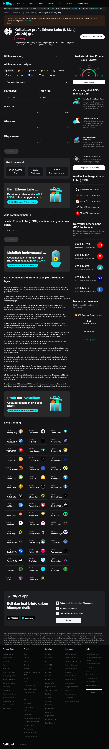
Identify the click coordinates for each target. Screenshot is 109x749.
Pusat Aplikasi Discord (31, 722)
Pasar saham (28, 729)
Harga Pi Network (50, 708)
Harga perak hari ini (30, 736)
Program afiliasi (70, 676)
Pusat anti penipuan (72, 665)
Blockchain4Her (8, 705)
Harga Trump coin (51, 719)
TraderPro (27, 703)
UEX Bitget (6, 687)
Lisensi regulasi (91, 671)
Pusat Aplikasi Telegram (32, 718)
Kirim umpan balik (71, 654)
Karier (5, 665)
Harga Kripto (49, 679)
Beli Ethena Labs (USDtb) (92, 36)
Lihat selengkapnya (89, 340)
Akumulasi (96, 8)
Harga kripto (14, 13)
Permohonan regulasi (93, 664)
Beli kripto (48, 654)
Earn (25, 682)
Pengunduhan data (71, 687)
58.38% (53, 8)
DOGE (32, 71)
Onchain (26, 665)
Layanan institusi (70, 679)
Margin (26, 678)
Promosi (68, 690)
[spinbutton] (21, 97)
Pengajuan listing (71, 668)
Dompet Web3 (28, 707)
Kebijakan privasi (91, 678)
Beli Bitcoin (48, 658)
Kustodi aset (69, 683)
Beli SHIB (48, 676)
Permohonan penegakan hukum (94, 659)
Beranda (6, 13)
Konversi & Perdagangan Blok (32, 673)
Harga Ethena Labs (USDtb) (29, 13)
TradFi (26, 661)
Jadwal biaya (69, 697)
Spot (25, 654)
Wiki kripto (48, 701)
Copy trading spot (30, 685)
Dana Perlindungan (9, 683)
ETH (8, 75)
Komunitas (6, 661)
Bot (25, 696)
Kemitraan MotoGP (9, 697)
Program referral (70, 694)
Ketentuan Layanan (92, 682)
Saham (26, 668)
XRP (42, 75)
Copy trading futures (30, 689)
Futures (26, 658)
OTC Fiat (27, 711)
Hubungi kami (7, 658)
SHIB (19, 75)
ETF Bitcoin (48, 697)
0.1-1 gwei (75, 8)
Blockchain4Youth (9, 701)
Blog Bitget (6, 668)
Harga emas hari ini (30, 732)
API (25, 700)
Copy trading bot (29, 693)
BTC (21, 71)
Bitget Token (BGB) (9, 672)
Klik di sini (28, 21)
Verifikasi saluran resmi (73, 661)
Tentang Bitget (8, 654)
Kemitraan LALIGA (9, 694)
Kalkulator (48, 694)
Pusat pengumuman (9, 676)
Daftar (9, 23)
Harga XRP (48, 705)
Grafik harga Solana (51, 690)
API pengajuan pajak (72, 701)
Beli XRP (48, 668)
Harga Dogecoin (50, 723)
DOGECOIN (58, 71)
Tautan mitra (7, 690)
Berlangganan (89, 331)
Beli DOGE (48, 665)
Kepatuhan (89, 667)
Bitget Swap (28, 714)
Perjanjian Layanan (92, 654)
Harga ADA (48, 712)
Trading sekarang (89, 82)
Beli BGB (48, 672)
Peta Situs (6, 708)
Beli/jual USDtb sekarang (89, 168)
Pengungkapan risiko (93, 685)
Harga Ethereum (50, 687)
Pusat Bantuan (70, 658)
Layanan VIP (69, 672)
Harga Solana (49, 716)
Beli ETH (48, 661)
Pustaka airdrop (29, 725)
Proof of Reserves (9, 679)
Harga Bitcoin (49, 683)
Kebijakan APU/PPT (92, 674)
